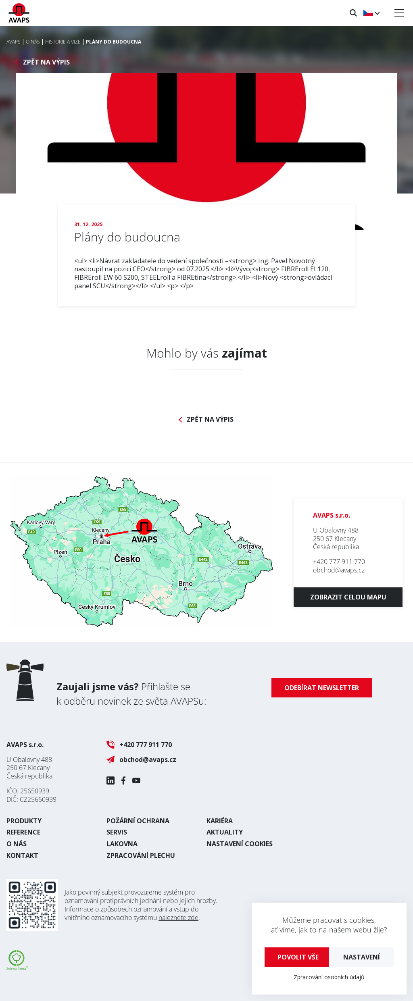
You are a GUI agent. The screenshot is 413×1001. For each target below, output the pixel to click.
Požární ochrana (137, 820)
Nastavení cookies (239, 843)
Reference (23, 832)
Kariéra (219, 820)
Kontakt (22, 855)
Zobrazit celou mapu (348, 597)
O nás (16, 843)
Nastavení (361, 957)
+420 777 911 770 (339, 561)
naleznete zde (178, 917)
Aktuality (224, 832)
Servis (116, 832)
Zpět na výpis (46, 62)
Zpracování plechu (140, 855)
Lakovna (122, 843)
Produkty (24, 820)
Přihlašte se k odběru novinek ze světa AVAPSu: (131, 694)
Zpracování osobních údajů (329, 977)
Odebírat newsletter (321, 687)
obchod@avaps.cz (339, 570)
